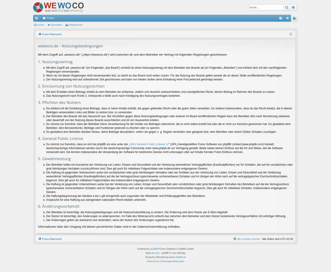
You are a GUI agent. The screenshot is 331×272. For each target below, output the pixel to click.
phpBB (153, 249)
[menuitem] (280, 18)
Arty (158, 253)
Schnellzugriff (37, 19)
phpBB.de (181, 257)
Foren (50, 18)
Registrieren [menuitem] (295, 19)
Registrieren (76, 24)
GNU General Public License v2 (149, 144)
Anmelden (57, 24)
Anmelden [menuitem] (288, 19)
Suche (40, 24)
